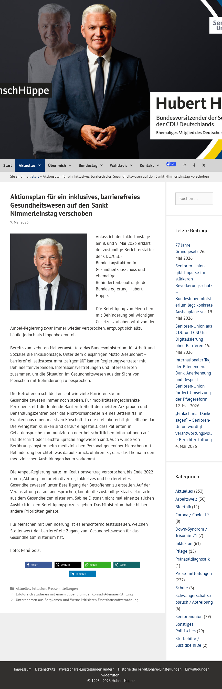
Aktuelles (32, 165)
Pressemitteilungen (63, 588)
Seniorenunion (189, 616)
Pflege (181, 551)
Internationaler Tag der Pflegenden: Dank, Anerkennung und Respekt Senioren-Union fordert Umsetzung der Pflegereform (193, 379)
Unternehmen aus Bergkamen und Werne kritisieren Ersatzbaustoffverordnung (77, 599)
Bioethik (183, 507)
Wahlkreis (123, 165)
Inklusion (39, 588)
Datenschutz (45, 669)
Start (7, 165)
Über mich (61, 165)
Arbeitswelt (186, 499)
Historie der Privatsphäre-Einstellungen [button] (150, 669)
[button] (38, 565)
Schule (181, 588)
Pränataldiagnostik (192, 559)
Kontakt (151, 165)
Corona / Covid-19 (192, 515)
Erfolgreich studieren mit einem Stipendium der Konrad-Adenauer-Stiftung (74, 594)
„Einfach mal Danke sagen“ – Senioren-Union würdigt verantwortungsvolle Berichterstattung (193, 426)
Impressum (23, 669)
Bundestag (93, 165)
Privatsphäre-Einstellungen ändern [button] (86, 669)
